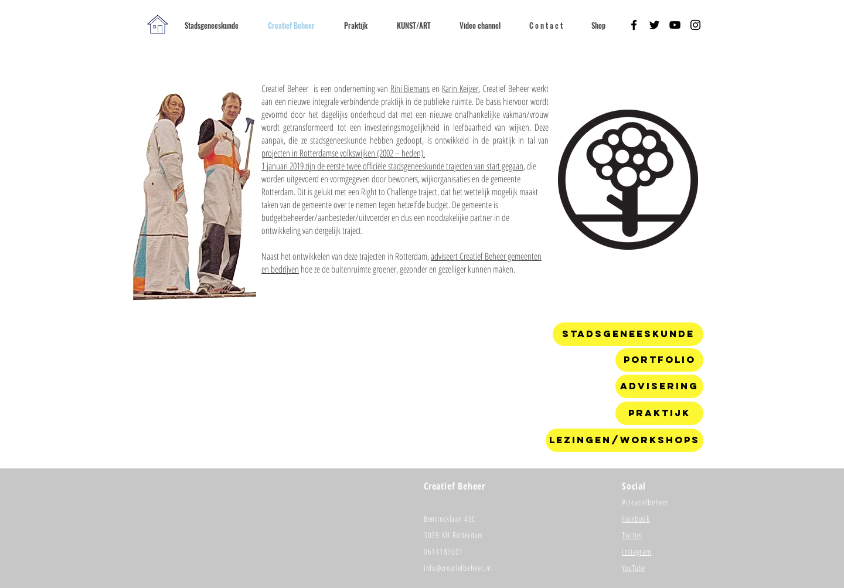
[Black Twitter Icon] (654, 25)
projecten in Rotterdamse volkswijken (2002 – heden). (343, 153)
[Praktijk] (659, 413)
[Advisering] (659, 386)
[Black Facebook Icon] (634, 25)
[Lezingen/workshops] (624, 440)
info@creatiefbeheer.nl (458, 567)
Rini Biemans (410, 88)
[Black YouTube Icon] (675, 25)
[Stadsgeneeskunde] (628, 334)
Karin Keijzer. (461, 88)
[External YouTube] (400, 390)
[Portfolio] (659, 360)
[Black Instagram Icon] (695, 25)
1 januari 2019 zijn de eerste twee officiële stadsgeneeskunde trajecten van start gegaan (392, 165)
